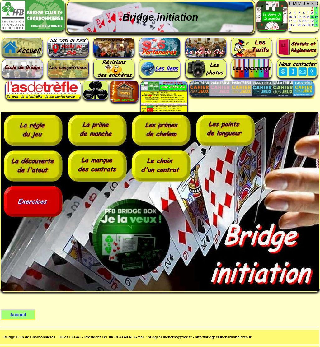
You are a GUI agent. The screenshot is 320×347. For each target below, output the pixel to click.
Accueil (18, 314)
